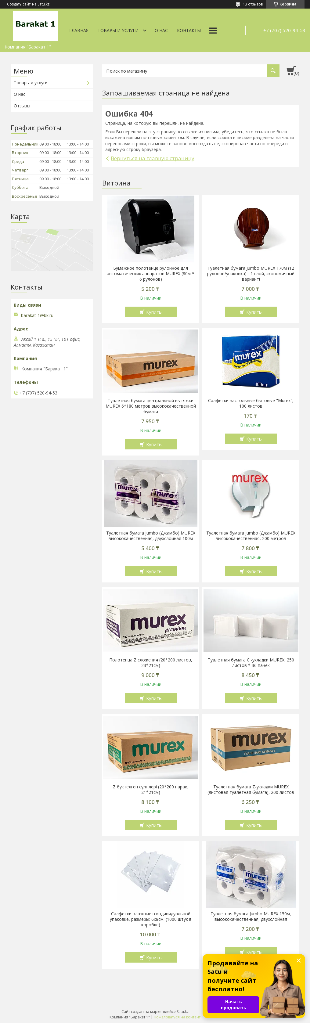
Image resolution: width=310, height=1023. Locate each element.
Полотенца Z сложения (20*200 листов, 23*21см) (150, 662)
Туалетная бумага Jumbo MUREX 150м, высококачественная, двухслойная (251, 916)
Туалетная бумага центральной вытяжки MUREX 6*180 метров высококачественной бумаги (151, 406)
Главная (78, 30)
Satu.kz (183, 1011)
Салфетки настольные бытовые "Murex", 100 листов (251, 403)
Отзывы (22, 106)
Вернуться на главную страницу (152, 158)
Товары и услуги (118, 30)
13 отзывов (253, 4)
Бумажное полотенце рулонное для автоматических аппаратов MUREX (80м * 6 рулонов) (150, 273)
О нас (161, 30)
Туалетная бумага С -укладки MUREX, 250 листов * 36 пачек (251, 662)
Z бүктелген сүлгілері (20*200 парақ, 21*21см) (151, 789)
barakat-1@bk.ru (37, 315)
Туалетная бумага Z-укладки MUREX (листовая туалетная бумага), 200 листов (250, 789)
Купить (154, 312)
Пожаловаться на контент (177, 1017)
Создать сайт (19, 4)
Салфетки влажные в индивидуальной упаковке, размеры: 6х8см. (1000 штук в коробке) (151, 919)
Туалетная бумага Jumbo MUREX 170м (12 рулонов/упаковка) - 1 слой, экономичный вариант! (250, 273)
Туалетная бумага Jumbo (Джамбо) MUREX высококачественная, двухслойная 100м (150, 535)
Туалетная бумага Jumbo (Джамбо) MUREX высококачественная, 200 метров (250, 535)
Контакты (189, 30)
